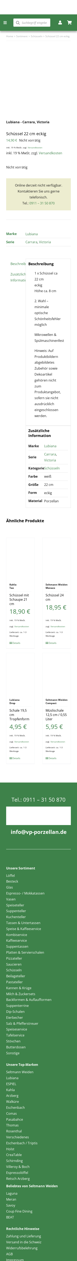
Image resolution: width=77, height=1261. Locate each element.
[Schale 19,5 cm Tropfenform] (20, 673)
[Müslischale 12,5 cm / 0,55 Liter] (57, 673)
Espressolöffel (17, 1172)
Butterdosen (16, 1047)
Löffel (10, 875)
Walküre (12, 1101)
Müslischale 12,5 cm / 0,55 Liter (56, 714)
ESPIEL (11, 1084)
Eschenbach (15, 1107)
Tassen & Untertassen (23, 923)
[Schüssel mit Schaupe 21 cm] (20, 558)
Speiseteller (15, 905)
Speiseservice (16, 1029)
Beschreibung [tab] (16, 264)
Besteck (12, 881)
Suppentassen (17, 946)
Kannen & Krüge (18, 988)
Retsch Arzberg (18, 1178)
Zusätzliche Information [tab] (16, 277)
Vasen (11, 899)
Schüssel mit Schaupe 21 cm (19, 599)
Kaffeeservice (16, 940)
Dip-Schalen (15, 1011)
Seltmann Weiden (19, 1072)
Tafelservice (15, 1035)
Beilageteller (15, 976)
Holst (10, 1149)
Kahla (10, 1090)
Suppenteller (16, 911)
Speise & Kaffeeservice (23, 929)
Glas (9, 887)
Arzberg (12, 1095)
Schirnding (14, 1160)
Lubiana (31, 234)
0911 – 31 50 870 (42, 203)
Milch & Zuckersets (20, 994)
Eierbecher (14, 1017)
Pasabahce (14, 1119)
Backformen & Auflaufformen (29, 999)
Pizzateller (14, 958)
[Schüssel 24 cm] (57, 558)
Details (16, 643)
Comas (11, 1113)
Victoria (45, 242)
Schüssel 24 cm (55, 597)
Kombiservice (16, 934)
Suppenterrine (17, 1005)
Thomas (12, 1125)
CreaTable (14, 1155)
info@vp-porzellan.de (39, 832)
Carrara (31, 242)
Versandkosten (35, 147)
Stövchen (13, 1041)
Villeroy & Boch (18, 1166)
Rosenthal (14, 1131)
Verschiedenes (17, 1137)
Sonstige (13, 1053)
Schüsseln (52, 468)
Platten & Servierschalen (25, 952)
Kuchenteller (16, 917)
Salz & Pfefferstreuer (22, 1023)
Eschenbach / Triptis (22, 1143)
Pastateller (14, 982)
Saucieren (14, 964)
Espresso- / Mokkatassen (25, 893)
